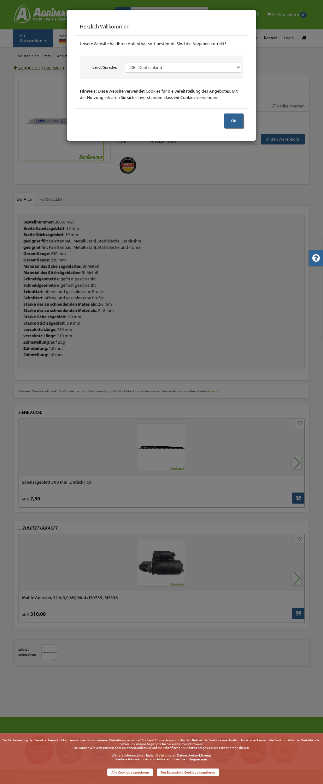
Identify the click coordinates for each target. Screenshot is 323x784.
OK (234, 121)
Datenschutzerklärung (194, 755)
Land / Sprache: (104, 67)
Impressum (198, 759)
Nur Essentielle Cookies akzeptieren (188, 772)
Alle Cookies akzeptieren (130, 772)
